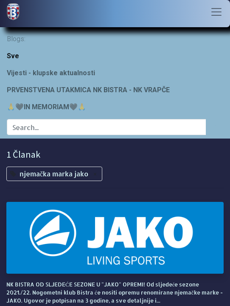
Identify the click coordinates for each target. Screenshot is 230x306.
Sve (13, 56)
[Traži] (214, 127)
